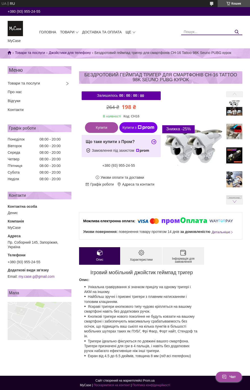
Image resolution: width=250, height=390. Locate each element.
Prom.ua (149, 380)
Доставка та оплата (102, 32)
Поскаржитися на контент (112, 385)
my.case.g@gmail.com (37, 276)
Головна (47, 32)
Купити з (138, 127)
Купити (101, 128)
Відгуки (14, 101)
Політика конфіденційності (151, 385)
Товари (67, 32)
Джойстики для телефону (70, 52)
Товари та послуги (30, 52)
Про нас (15, 92)
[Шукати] (236, 32)
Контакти (15, 109)
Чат (229, 376)
